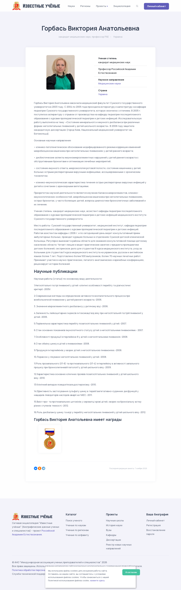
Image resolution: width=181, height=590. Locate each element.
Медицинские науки (109, 83)
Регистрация (153, 525)
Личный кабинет (156, 6)
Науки (71, 6)
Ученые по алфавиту (77, 535)
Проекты (101, 6)
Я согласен (131, 572)
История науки (114, 525)
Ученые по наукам (76, 525)
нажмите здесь (97, 580)
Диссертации (113, 539)
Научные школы (115, 520)
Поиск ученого (74, 520)
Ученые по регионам (77, 530)
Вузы (108, 530)
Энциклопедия (121, 6)
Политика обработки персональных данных (36, 570)
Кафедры (111, 535)
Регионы (85, 6)
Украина (102, 94)
